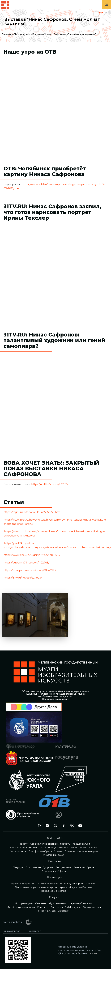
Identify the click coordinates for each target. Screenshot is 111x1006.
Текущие (18, 867)
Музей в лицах (47, 910)
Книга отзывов (18, 851)
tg (46, 825)
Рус (101, 12)
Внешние (79, 867)
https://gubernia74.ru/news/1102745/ (26, 562)
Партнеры (56, 907)
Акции (42, 847)
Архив (90, 867)
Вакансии (63, 910)
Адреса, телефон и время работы (50, 843)
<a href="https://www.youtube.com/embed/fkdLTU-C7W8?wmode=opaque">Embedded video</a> (55, 269)
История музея (24, 903)
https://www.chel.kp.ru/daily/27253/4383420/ (31, 555)
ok (63, 825)
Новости (22, 843)
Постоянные (33, 867)
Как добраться (81, 843)
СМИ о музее (21, 34)
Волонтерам (78, 847)
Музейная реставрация (21, 907)
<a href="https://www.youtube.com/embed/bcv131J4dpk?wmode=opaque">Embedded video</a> (55, 103)
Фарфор (91, 883)
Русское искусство (22, 883)
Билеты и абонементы (23, 847)
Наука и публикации (80, 903)
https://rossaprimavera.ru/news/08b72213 (29, 570)
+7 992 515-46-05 (30, 825)
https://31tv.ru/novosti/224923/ (22, 577)
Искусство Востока (80, 887)
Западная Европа (74, 883)
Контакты (42, 907)
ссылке (93, 953)
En (107, 12)
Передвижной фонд (53, 871)
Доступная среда (58, 847)
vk (71, 825)
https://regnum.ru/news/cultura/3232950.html (32, 512)
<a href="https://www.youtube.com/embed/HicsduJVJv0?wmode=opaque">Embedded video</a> (55, 397)
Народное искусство (53, 890)
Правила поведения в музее (81, 851)
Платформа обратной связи (45, 851)
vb (55, 825)
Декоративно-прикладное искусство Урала (41, 887)
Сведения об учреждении (50, 903)
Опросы (92, 847)
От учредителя (92, 907)
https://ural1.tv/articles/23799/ (50, 484)
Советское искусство (49, 883)
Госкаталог (34, 931)
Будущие (48, 867)
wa (38, 825)
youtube (79, 825)
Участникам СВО (53, 854)
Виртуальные (63, 867)
